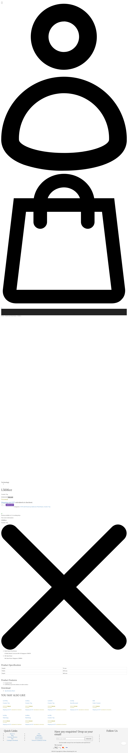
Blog (12, 735)
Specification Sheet (9, 691)
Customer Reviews (82, 313)
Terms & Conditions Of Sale (39, 740)
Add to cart (10, 505)
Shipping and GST (8, 502)
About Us (12, 734)
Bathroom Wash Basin (10, 316)
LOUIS (52, 310)
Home (2, 316)
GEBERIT (59, 310)
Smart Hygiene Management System (57, 313)
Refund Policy (39, 737)
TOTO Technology (39, 313)
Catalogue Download (12, 740)
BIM (12, 738)
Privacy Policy (39, 738)
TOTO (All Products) (25, 506)
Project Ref (72, 313)
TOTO (45, 310)
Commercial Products (78, 310)
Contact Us (91, 313)
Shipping (39, 735)
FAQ (39, 734)
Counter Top (47, 506)
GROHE (67, 310)
